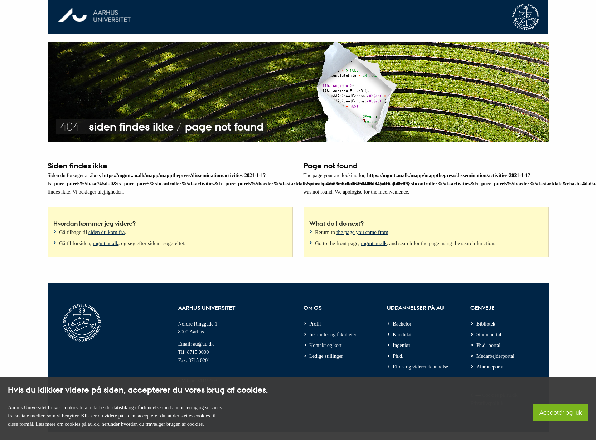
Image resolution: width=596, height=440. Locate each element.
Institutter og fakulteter (333, 334)
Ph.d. (398, 356)
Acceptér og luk (560, 412)
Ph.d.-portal (488, 345)
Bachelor (402, 324)
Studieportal (488, 334)
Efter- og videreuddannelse (420, 367)
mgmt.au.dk (105, 243)
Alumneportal (490, 367)
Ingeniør (401, 345)
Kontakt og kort (325, 345)
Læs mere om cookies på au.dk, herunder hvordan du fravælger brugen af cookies (119, 424)
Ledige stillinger (326, 356)
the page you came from (362, 232)
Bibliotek (485, 324)
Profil (315, 324)
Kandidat (402, 334)
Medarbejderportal (495, 356)
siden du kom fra (106, 232)
